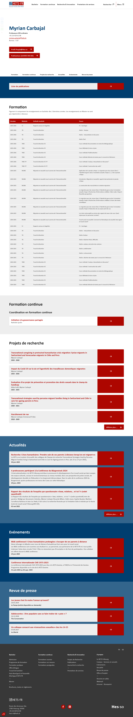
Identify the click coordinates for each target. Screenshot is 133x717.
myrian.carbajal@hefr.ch (17, 38)
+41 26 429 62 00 (15, 711)
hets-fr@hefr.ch (14, 713)
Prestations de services (85, 4)
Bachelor (35, 4)
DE (123, 649)
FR (119, 649)
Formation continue (47, 4)
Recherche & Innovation (66, 4)
